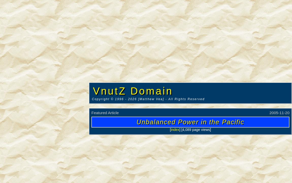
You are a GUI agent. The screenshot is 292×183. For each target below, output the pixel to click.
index (175, 130)
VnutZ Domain (133, 91)
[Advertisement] (44, 77)
